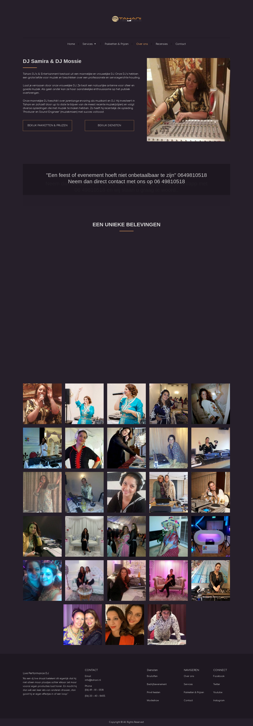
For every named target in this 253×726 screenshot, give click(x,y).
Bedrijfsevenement (157, 684)
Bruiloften (152, 676)
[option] (126, 179)
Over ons (142, 44)
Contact (181, 44)
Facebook (219, 676)
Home (71, 44)
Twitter (216, 684)
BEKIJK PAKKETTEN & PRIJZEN (47, 125)
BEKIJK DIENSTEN (109, 125)
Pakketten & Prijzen (117, 44)
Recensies (162, 44)
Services (88, 44)
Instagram (219, 700)
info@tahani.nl (93, 680)
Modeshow (153, 700)
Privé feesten (153, 692)
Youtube (217, 692)
